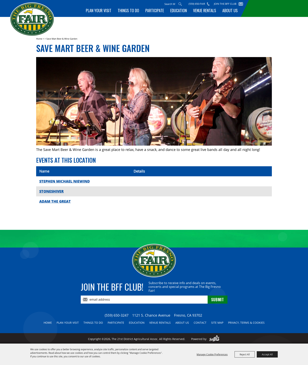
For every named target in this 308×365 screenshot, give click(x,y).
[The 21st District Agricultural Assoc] (32, 19)
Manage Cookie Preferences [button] (212, 354)
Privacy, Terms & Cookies (246, 322)
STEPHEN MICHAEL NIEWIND (64, 181)
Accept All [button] (267, 354)
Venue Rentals (204, 10)
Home (39, 38)
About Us (230, 10)
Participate (154, 10)
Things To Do (128, 10)
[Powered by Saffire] (214, 339)
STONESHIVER (51, 191)
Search (180, 4)
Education (178, 10)
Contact (200, 322)
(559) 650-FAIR (197, 4)
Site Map (217, 322)
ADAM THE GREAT (55, 201)
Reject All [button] (245, 354)
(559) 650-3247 (116, 315)
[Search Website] (170, 4)
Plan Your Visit (98, 10)
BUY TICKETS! (273, 8)
